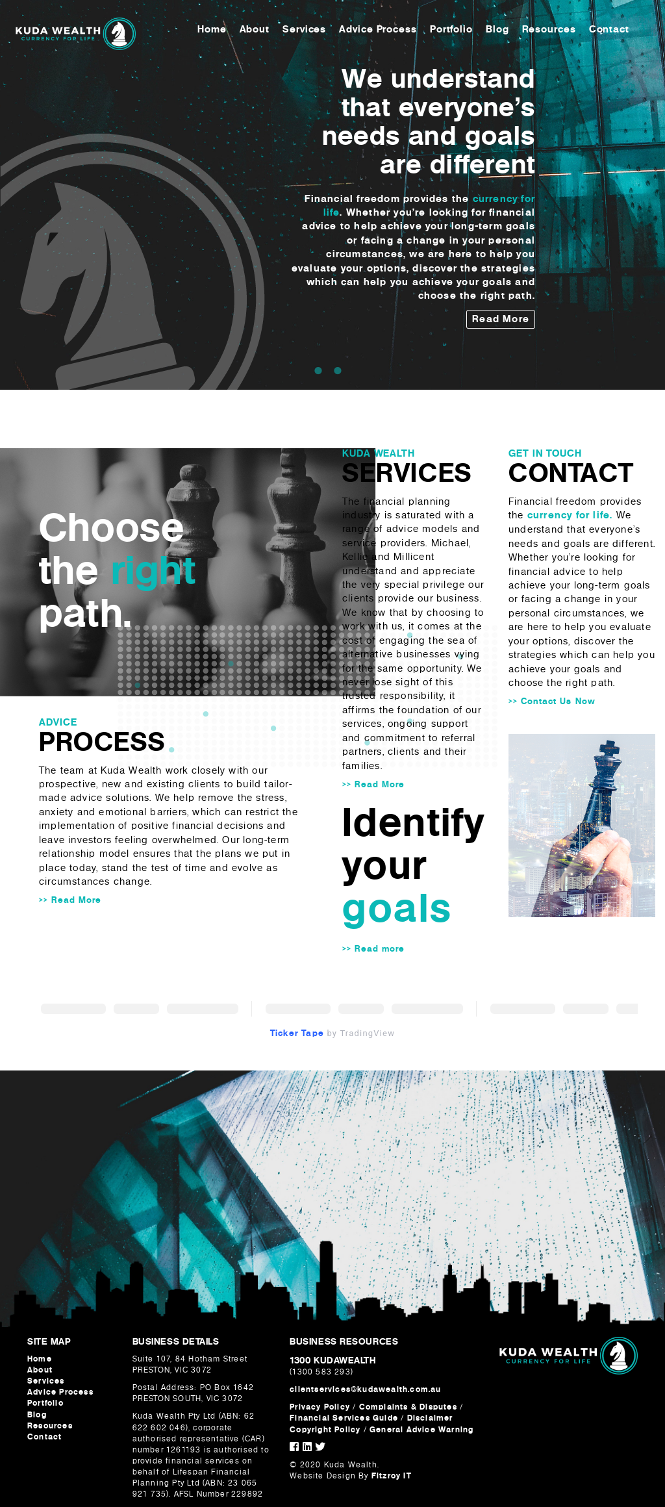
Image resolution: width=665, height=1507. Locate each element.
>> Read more (373, 949)
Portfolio (453, 32)
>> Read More (70, 900)
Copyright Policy (326, 1429)
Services (306, 32)
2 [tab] (337, 370)
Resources (551, 32)
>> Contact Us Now (552, 701)
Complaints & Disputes (408, 1407)
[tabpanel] (332, 195)
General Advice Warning (421, 1429)
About (257, 32)
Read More (500, 319)
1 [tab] (318, 370)
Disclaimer (430, 1418)
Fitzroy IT (391, 1475)
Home (214, 32)
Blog (499, 32)
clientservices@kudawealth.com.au (365, 1389)
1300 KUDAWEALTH (332, 1360)
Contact (611, 32)
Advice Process (380, 32)
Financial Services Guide (344, 1418)
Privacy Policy (320, 1407)
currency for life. (570, 515)
